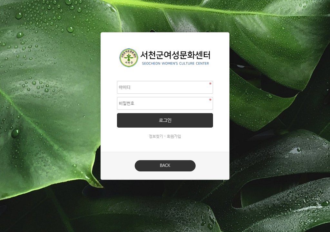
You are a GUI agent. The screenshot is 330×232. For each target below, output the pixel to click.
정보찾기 (156, 136)
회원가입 (174, 136)
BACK (165, 165)
